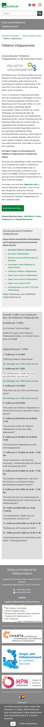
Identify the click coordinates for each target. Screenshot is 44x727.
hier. (19, 297)
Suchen (40, 13)
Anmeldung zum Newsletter (13, 208)
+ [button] (4, 607)
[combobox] (22, 13)
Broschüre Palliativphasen (18, 254)
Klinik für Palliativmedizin (32, 36)
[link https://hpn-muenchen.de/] (22, 682)
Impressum (22, 703)
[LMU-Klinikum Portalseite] (10, 5)
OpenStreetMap (29, 621)
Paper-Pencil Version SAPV (19, 283)
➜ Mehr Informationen (28, 724)
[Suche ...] (19, 13)
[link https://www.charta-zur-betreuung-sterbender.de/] (22, 636)
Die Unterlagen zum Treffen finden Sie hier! (20, 364)
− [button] (4, 610)
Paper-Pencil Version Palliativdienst (22, 279)
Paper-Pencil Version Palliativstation (23, 275)
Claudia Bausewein (24, 219)
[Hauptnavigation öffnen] (40, 5)
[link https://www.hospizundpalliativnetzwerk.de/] (22, 659)
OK (13, 724)
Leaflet (19, 621)
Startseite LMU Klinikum (11, 36)
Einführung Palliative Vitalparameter (22, 271)
